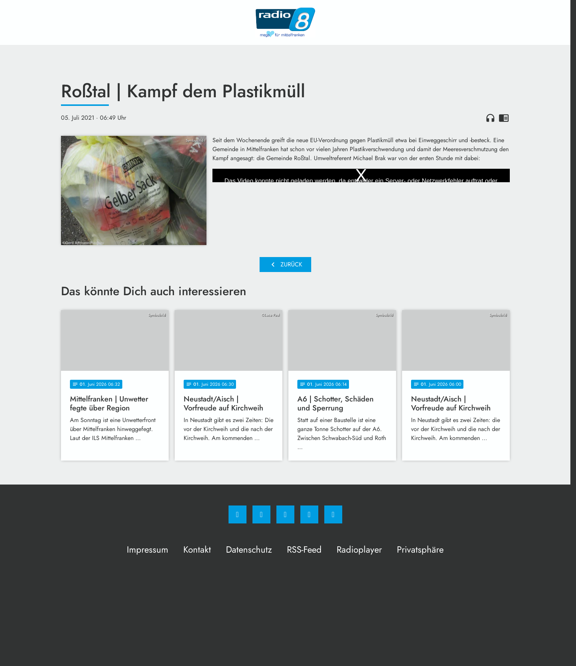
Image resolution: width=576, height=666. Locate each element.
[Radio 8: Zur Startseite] (285, 22)
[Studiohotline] (309, 514)
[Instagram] (261, 514)
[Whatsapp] (285, 514)
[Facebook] (237, 514)
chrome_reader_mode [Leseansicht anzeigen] (504, 118)
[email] (333, 514)
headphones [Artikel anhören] (490, 118)
